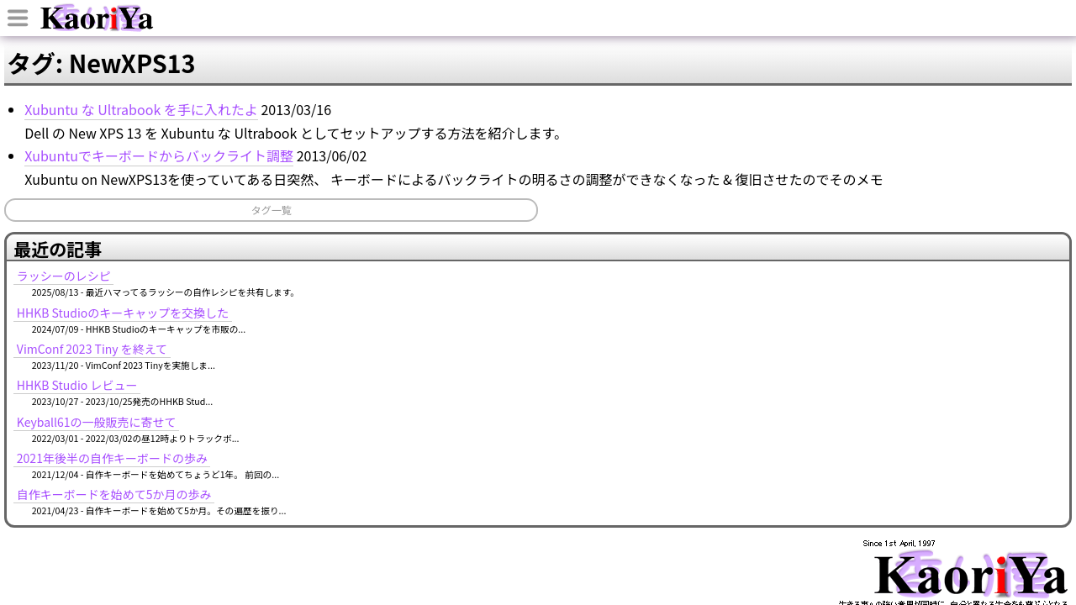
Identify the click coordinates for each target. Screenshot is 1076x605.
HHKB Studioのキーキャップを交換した (872, 213)
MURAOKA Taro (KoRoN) (892, 527)
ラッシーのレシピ (813, 177)
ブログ (274, 104)
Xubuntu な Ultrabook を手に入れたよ (271, 191)
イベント (384, 104)
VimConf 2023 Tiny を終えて (841, 250)
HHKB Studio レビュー (826, 286)
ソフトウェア (604, 104)
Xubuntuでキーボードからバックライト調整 (289, 239)
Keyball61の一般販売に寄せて (846, 322)
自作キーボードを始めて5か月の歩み (863, 395)
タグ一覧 (220, 316)
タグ (701, 104)
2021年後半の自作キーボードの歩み (861, 359)
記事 (474, 104)
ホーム (170, 104)
